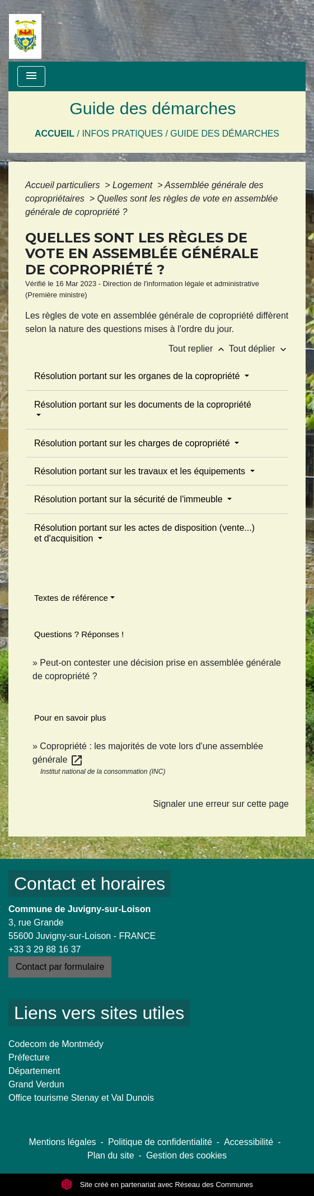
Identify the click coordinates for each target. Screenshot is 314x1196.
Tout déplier (259, 348)
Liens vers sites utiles (99, 1013)
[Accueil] (25, 30)
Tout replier (198, 348)
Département (34, 1071)
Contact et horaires (89, 883)
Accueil (54, 133)
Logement (134, 185)
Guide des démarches (224, 133)
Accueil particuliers (63, 185)
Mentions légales (62, 1142)
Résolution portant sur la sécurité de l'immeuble (129, 499)
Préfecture (29, 1057)
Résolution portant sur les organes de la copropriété (138, 376)
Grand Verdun (36, 1084)
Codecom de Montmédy (56, 1044)
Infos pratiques (122, 133)
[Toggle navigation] (31, 76)
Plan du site (110, 1155)
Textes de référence (71, 597)
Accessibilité (248, 1142)
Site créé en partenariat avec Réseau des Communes (157, 1184)
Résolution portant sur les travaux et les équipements (141, 471)
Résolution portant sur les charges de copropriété (133, 443)
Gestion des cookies (186, 1155)
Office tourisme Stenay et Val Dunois (81, 1097)
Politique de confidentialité (160, 1142)
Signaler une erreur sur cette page (221, 804)
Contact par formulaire (60, 966)
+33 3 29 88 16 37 (44, 949)
